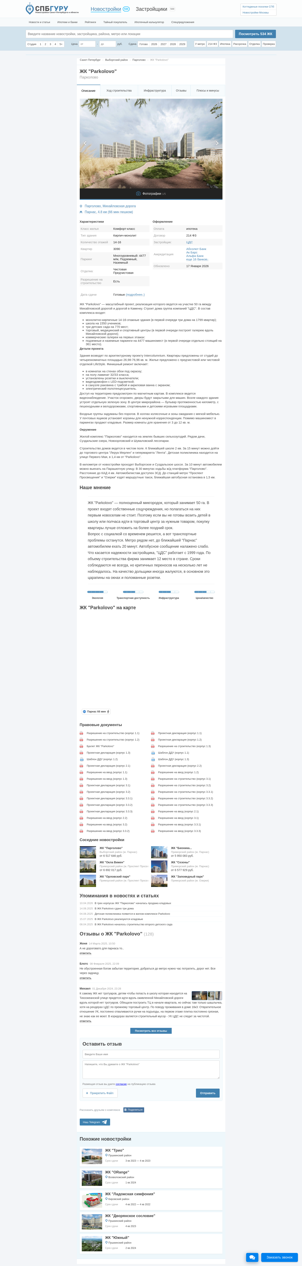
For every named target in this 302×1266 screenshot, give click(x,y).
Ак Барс (192, 252)
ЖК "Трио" (114, 1150)
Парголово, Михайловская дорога (110, 206)
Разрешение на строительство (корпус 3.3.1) (185, 791)
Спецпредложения (182, 22)
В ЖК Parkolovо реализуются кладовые (119, 919)
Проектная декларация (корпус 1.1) (180, 733)
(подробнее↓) (135, 294)
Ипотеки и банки (67, 22)
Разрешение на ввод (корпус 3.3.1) (179, 824)
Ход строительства (119, 90)
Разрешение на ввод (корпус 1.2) (178, 772)
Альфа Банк (195, 256)
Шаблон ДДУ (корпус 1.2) (102, 759)
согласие (121, 1084)
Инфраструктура (155, 90)
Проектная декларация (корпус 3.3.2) (110, 804)
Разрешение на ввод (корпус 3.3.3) (179, 831)
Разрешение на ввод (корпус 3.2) (107, 824)
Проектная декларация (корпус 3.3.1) (110, 798)
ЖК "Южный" (117, 1238)
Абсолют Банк (196, 249)
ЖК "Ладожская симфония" (130, 1194)
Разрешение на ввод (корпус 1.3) (107, 778)
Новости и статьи (39, 22)
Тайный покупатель (115, 22)
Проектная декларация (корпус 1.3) (108, 752)
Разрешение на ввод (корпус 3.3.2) (108, 831)
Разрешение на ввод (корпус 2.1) (178, 811)
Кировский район (118, 1199)
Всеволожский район (121, 1177)
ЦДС (189, 242)
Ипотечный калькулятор (149, 22)
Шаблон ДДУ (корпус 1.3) (173, 759)
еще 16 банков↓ (197, 259)
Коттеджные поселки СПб (258, 6)
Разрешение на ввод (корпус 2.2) (107, 817)
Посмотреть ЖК (255, 34)
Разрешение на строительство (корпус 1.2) (113, 739)
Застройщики (151, 9)
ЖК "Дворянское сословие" (130, 1216)
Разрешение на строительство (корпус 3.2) (184, 785)
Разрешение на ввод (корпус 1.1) (107, 772)
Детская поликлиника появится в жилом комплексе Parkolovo (132, 913)
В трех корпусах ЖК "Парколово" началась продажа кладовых (133, 903)
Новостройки (106, 9)
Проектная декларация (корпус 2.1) (108, 765)
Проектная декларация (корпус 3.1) (108, 785)
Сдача (132, 43)
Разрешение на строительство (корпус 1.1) (113, 733)
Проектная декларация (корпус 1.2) (180, 739)
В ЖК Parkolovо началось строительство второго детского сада (133, 924)
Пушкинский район (120, 1155)
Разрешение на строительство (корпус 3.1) (184, 778)
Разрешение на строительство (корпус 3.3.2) (185, 798)
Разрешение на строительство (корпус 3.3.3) (185, 804)
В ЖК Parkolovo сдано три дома (114, 908)
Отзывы (181, 90)
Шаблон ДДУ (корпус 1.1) (173, 752)
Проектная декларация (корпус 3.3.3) (110, 811)
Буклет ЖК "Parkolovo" (100, 746)
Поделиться (135, 1109)
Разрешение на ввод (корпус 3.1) (178, 817)
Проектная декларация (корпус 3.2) (108, 791)
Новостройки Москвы (256, 12)
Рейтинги (90, 22)
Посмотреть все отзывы (151, 1030)
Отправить (207, 1093)
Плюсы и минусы (208, 90)
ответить (86, 953)
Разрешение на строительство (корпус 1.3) (184, 746)
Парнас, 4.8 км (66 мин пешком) (109, 212)
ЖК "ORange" (117, 1172)
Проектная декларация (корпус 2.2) (180, 765)
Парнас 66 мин (96, 711)
